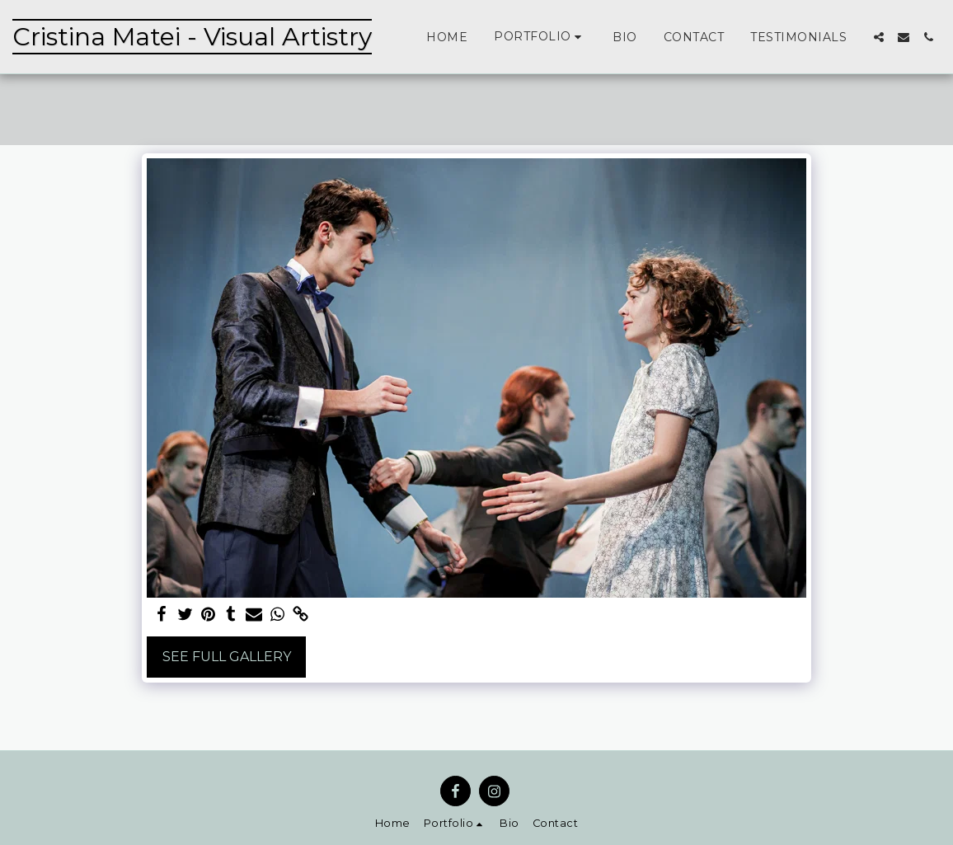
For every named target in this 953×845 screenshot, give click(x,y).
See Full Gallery (226, 656)
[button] (540, 37)
